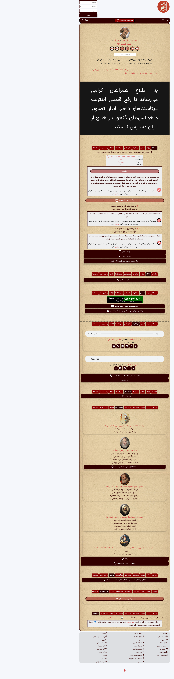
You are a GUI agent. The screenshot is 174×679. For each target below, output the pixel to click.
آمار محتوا (65, 646)
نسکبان (103, 662)
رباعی (83, 159)
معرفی (66, 633)
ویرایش (79, 194)
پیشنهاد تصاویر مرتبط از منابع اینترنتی (87, 306)
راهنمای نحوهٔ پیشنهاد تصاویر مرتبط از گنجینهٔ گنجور (87, 310)
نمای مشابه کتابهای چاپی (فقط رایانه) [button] (87, 261)
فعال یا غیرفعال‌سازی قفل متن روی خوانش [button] (87, 375)
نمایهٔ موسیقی (124, 646)
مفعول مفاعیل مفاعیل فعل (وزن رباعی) (84, 156)
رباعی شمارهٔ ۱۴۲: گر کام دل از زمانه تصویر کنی (72, 69)
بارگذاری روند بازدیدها (87, 598)
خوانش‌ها (98, 148)
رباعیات (79, 40)
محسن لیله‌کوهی (76, 339)
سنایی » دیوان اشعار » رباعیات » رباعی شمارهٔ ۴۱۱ (87, 517)
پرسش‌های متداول (62, 637)
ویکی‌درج (83, 162)
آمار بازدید (65, 652)
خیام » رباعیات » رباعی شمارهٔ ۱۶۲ (87, 450)
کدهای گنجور (101, 633)
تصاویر (105, 148)
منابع (66, 655)
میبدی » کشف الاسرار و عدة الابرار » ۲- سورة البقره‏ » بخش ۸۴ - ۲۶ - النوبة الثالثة (87, 548)
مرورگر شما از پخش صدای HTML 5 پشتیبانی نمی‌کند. (87, 334)
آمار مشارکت (64, 649)
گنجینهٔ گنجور (101, 646)
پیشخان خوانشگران (99, 655)
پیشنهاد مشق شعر (87, 396)
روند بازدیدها (66, 148)
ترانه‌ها (74, 148)
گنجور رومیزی (101, 637)
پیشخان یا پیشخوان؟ (99, 658)
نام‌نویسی (92, 622)
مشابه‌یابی (125, 652)
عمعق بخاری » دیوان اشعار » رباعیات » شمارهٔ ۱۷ (87, 486)
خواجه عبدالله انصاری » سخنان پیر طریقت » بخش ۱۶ (87, 425)
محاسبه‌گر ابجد (101, 649)
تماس (66, 658)
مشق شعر (90, 148)
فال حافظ (126, 643)
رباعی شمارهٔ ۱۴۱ (87, 44)
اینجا (81, 342)
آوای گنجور (102, 652)
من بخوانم (87, 380)
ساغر (104, 640)
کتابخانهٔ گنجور (101, 643)
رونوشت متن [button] (87, 251)
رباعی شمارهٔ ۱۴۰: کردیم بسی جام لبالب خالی (102, 73)
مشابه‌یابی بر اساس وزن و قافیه (87, 563)
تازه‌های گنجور (124, 655)
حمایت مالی (64, 643)
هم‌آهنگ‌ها (81, 148)
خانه (127, 633)
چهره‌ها (65, 640)
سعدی (97, 40)
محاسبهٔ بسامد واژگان (87, 279)
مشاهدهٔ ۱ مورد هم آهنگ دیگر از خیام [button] (87, 466)
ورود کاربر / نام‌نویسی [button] (87, 20)
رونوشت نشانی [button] (87, 256)
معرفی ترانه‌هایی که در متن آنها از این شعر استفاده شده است (87, 579)
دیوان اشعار (88, 40)
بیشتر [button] (87, 558)
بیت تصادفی (125, 637)
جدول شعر (125, 640)
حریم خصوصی (63, 662)
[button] (130, 20)
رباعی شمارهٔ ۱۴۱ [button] (98, 339)
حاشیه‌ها (58, 148)
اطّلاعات (116, 148)
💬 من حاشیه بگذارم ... (76, 617)
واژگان (110, 148)
